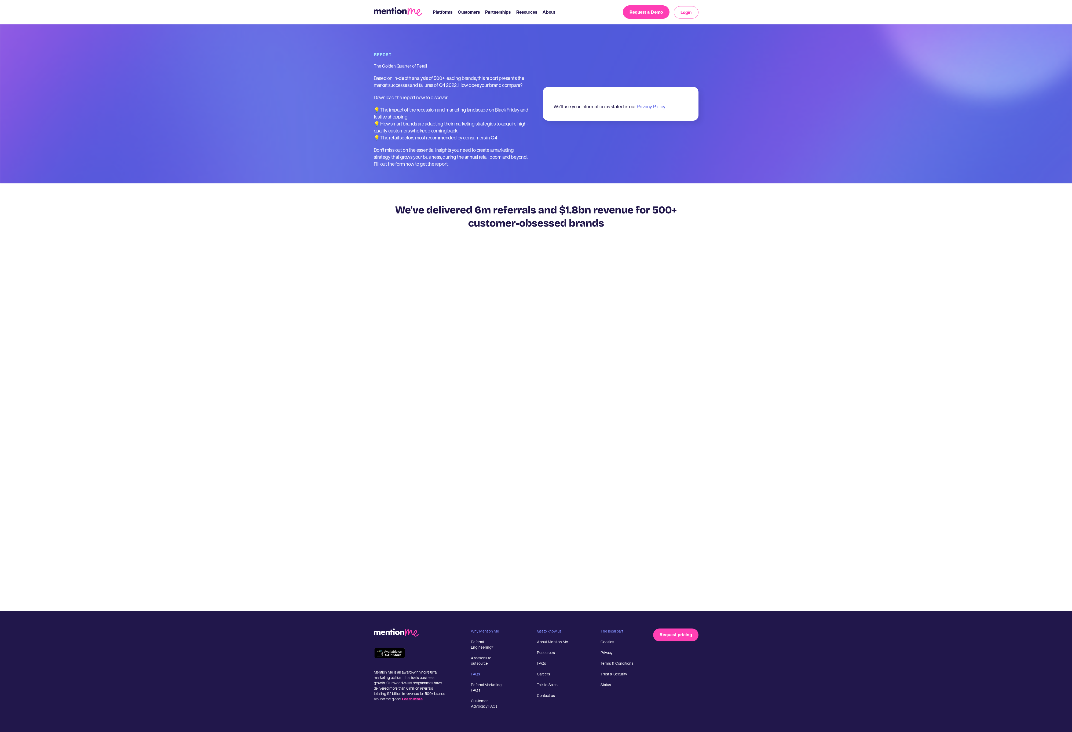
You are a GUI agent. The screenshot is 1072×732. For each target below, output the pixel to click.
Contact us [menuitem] (546, 695)
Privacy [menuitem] (607, 652)
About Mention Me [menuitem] (552, 642)
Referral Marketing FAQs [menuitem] (486, 687)
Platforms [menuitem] (443, 12)
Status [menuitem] (606, 684)
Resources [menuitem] (526, 12)
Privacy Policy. (651, 106)
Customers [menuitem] (469, 12)
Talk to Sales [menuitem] (547, 684)
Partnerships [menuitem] (498, 12)
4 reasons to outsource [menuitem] (481, 660)
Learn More (412, 699)
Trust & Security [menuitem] (614, 674)
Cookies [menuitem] (607, 642)
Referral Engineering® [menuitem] (482, 644)
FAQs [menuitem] (541, 663)
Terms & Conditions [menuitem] (617, 663)
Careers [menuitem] (543, 674)
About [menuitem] (549, 12)
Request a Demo (646, 12)
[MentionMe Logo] (400, 12)
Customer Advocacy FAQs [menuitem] (484, 703)
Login (686, 12)
